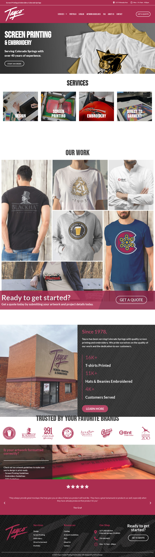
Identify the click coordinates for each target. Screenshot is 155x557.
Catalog (81, 14)
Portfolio (72, 14)
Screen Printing (39, 532)
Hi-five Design (98, 552)
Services (62, 14)
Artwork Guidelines (94, 14)
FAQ (104, 14)
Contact (119, 14)
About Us (111, 14)
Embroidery (37, 536)
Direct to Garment (40, 539)
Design (36, 528)
